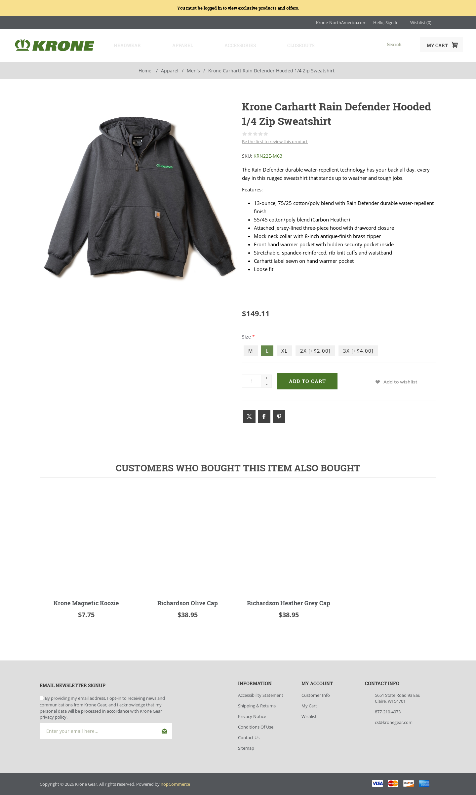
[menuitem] (269, 694)
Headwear (124, 45)
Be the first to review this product (275, 140)
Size (247, 335)
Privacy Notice (252, 715)
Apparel (178, 45)
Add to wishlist (400, 380)
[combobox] (369, 44)
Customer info (315, 694)
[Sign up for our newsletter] (106, 729)
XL (284, 349)
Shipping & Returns (257, 704)
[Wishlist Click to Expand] (420, 22)
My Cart (309, 704)
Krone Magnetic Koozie (86, 602)
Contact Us (248, 736)
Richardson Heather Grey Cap (288, 602)
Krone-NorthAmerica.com (341, 22)
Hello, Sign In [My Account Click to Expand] (386, 22)
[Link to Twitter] (249, 415)
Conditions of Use (255, 726)
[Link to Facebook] (450, 22)
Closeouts (292, 45)
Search (408, 44)
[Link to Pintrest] (279, 415)
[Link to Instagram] (440, 22)
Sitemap (246, 747)
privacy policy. (53, 715)
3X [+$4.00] (358, 349)
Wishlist (309, 715)
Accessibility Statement (260, 694)
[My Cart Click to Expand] (441, 44)
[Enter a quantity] (252, 379)
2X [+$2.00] (315, 349)
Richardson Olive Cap (187, 602)
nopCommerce (175, 783)
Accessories (234, 45)
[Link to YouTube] (459, 22)
